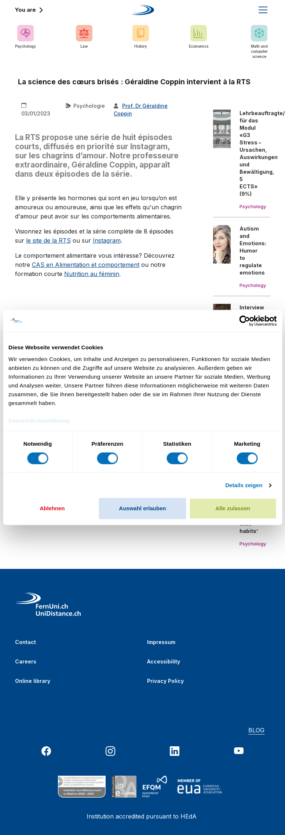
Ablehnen (52, 508)
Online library (32, 681)
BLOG (256, 730)
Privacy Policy (165, 681)
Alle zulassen (232, 508)
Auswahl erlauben (142, 508)
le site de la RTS (48, 240)
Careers (25, 661)
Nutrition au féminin (91, 273)
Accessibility (163, 661)
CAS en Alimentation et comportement (85, 264)
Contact (25, 642)
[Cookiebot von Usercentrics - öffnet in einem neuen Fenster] (244, 320)
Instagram (107, 240)
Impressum (161, 642)
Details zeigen (243, 485)
